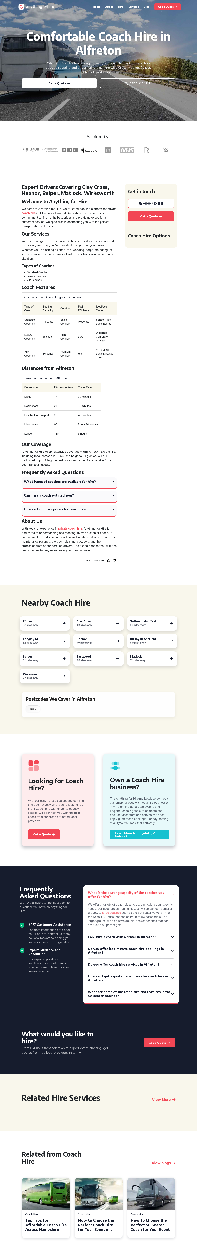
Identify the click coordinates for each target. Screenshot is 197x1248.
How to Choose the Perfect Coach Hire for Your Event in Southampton (96, 1225)
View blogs (163, 1163)
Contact (133, 6)
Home (96, 6)
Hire (121, 6)
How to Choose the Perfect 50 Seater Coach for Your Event (150, 1225)
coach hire (28, 213)
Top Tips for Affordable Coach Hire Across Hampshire (46, 1225)
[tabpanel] (46, 1208)
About (109, 6)
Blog (147, 6)
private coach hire (70, 528)
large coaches (111, 912)
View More (163, 1099)
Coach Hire (31, 1214)
